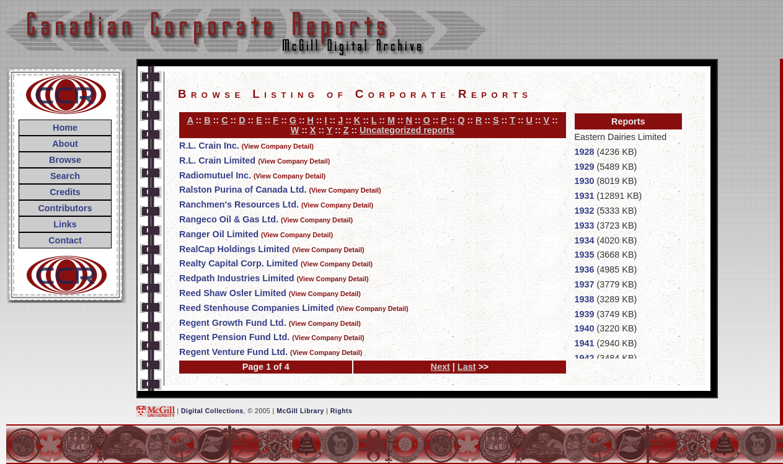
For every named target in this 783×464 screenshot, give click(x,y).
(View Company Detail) (278, 146)
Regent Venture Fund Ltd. (233, 352)
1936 (585, 269)
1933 (585, 225)
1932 (585, 211)
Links (65, 224)
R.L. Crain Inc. (209, 146)
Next (440, 367)
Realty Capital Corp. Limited (238, 263)
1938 (585, 299)
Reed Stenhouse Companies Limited (256, 308)
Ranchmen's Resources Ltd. (239, 204)
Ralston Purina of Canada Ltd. (242, 190)
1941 (585, 343)
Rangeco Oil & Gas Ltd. (228, 219)
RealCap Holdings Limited (234, 249)
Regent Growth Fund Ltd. (232, 323)
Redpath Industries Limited (236, 278)
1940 (585, 328)
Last (467, 367)
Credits (65, 192)
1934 (585, 240)
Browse (65, 160)
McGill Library (300, 411)
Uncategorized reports (407, 130)
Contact (65, 240)
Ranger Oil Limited (219, 234)
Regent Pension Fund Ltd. (234, 337)
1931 (585, 196)
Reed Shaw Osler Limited (232, 293)
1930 (585, 181)
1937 (585, 284)
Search (65, 176)
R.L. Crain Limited (217, 160)
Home (65, 128)
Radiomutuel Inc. (215, 175)
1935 (585, 255)
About (65, 144)
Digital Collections (212, 411)
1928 (585, 152)
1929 (585, 167)
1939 (585, 314)
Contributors (65, 208)
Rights (341, 411)
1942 (585, 358)
